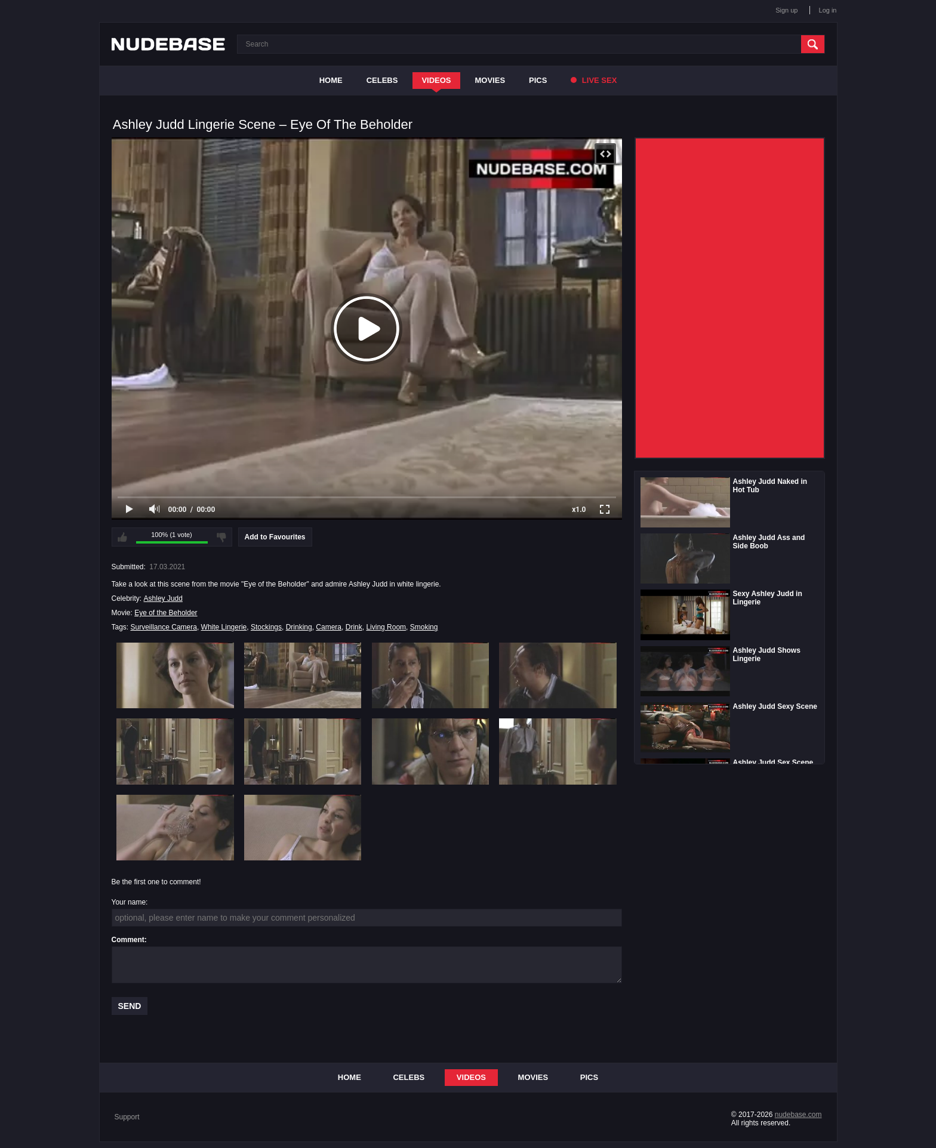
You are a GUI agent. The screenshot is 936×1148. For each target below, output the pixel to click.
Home (331, 80)
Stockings (266, 627)
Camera (328, 627)
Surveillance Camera (164, 627)
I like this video (122, 537)
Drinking (299, 627)
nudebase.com (798, 1114)
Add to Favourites (275, 537)
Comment (128, 940)
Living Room (386, 627)
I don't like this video (221, 537)
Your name (129, 902)
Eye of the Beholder (165, 613)
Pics (538, 80)
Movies (490, 80)
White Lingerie (224, 627)
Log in (828, 10)
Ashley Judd (163, 598)
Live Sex (594, 80)
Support (127, 1117)
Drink (354, 627)
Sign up (786, 10)
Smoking (424, 627)
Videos (436, 80)
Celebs (382, 80)
